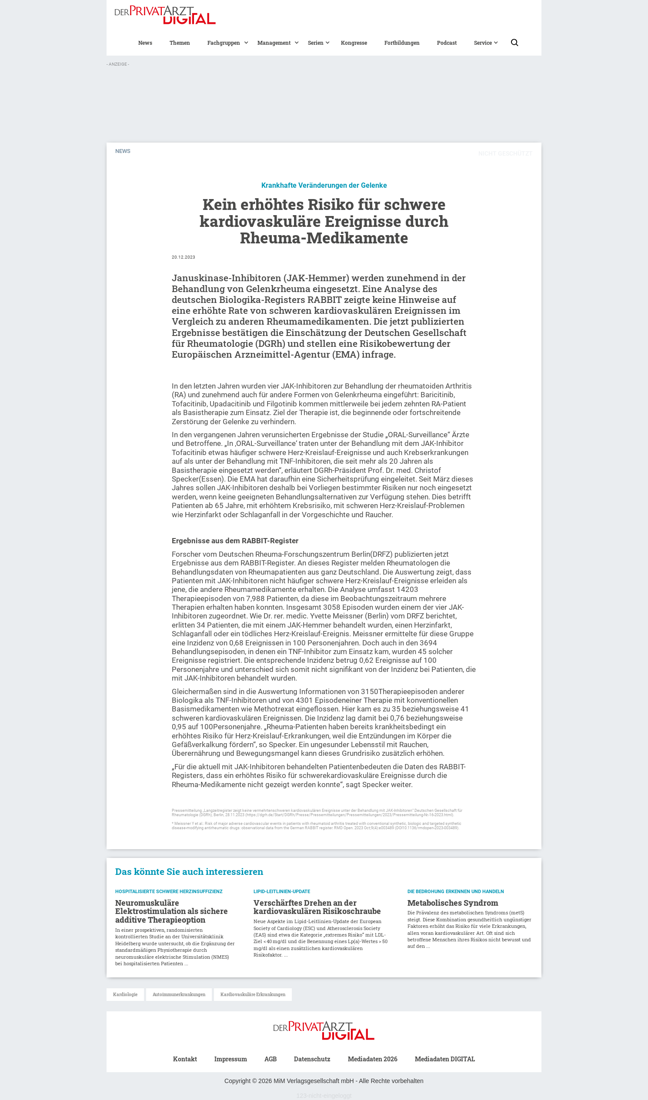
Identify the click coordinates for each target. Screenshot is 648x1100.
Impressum (230, 1059)
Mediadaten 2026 (372, 1059)
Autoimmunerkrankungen (179, 994)
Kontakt (185, 1059)
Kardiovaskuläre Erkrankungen (252, 994)
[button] (224, 43)
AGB (270, 1059)
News (145, 42)
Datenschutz (312, 1059)
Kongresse (354, 42)
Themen (180, 42)
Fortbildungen (402, 42)
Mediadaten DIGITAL (445, 1059)
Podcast (447, 42)
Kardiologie (125, 994)
